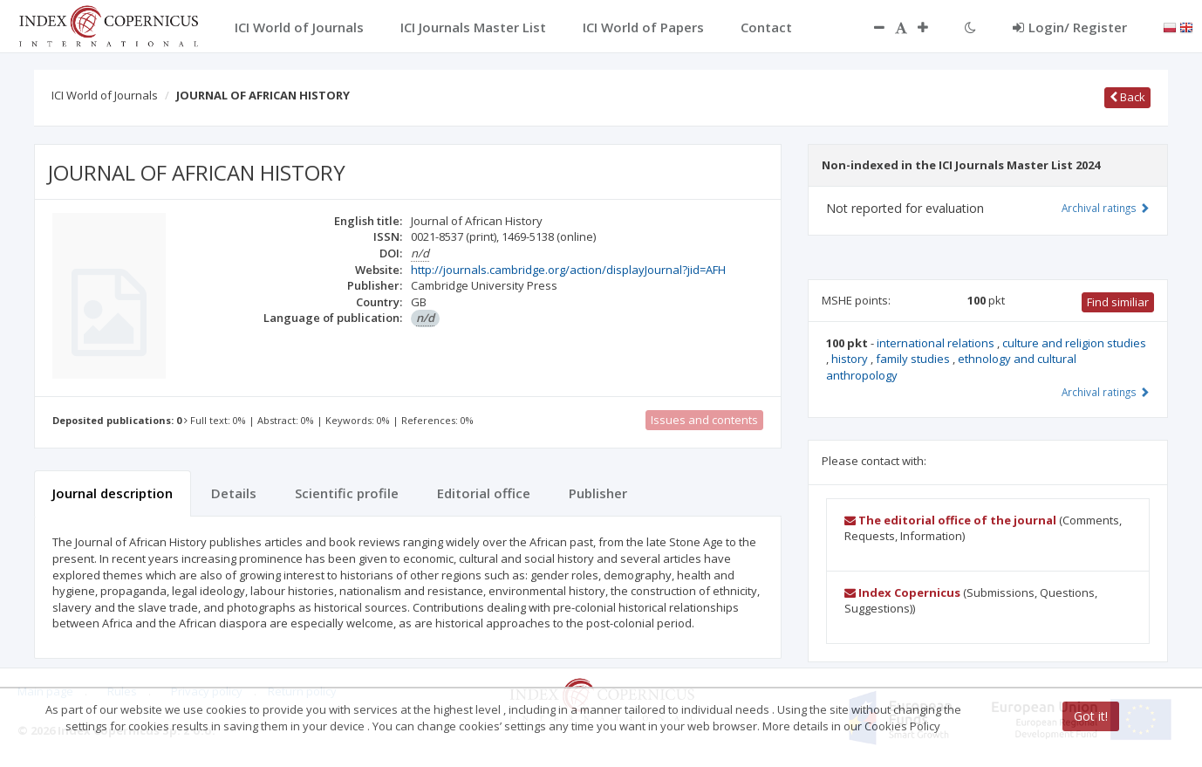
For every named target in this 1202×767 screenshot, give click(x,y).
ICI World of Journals (104, 95)
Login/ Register (1070, 27)
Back (1127, 97)
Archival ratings (1106, 208)
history (851, 358)
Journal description (112, 493)
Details (233, 493)
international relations (937, 343)
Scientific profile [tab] (347, 493)
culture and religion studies (1074, 343)
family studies (914, 358)
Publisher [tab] (598, 493)
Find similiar (1118, 302)
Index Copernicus (902, 592)
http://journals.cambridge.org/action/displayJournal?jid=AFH (568, 269)
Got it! (1091, 716)
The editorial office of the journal (950, 520)
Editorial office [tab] (483, 493)
